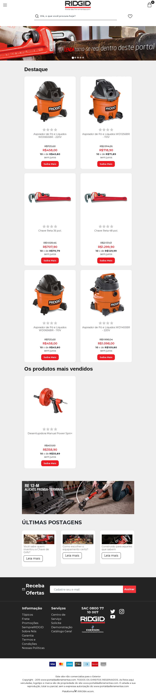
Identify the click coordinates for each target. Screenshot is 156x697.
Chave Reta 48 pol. (106, 230)
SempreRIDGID (33, 627)
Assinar (129, 589)
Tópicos (27, 614)
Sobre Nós (29, 631)
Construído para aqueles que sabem (117, 548)
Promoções (30, 623)
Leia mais (33, 558)
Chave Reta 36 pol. (49, 230)
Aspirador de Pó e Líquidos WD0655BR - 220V (50, 135)
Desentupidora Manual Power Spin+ (50, 433)
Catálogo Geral (61, 631)
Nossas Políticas (33, 648)
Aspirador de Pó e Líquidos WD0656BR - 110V (50, 329)
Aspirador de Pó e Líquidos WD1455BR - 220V (106, 329)
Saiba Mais (50, 164)
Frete (26, 618)
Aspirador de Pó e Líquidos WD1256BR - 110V (106, 135)
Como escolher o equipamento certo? (75, 548)
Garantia (28, 635)
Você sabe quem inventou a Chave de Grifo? (36, 549)
